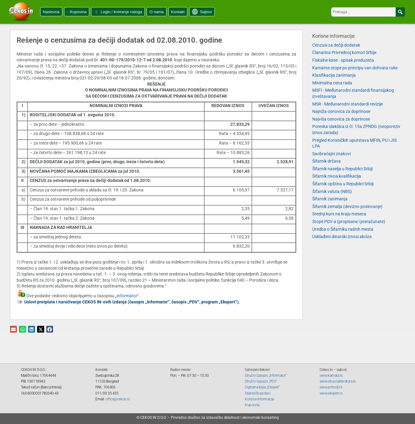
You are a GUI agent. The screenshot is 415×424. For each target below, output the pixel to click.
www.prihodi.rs (331, 387)
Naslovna (51, 12)
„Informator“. (127, 295)
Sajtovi (206, 12)
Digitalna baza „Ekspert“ (262, 387)
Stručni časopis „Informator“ (265, 375)
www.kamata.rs (331, 375)
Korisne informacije (259, 399)
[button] (400, 12)
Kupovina (78, 12)
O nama (156, 12)
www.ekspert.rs (331, 393)
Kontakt (178, 12)
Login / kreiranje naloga (121, 12)
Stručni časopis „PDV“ (261, 381)
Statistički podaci (257, 393)
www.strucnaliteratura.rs (338, 381)
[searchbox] (368, 12)
